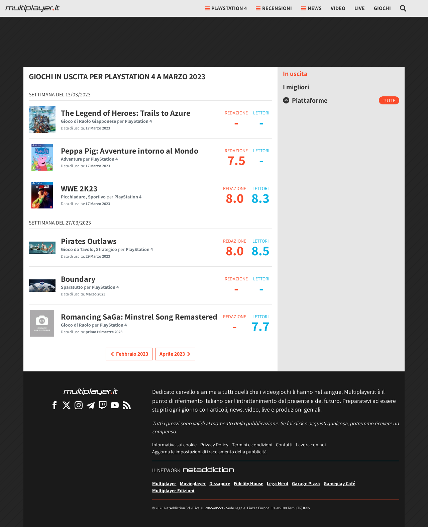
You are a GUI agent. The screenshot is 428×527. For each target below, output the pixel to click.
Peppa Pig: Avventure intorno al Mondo (129, 150)
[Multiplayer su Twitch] (103, 405)
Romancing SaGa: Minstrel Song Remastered (139, 316)
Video (338, 8)
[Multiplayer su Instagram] (79, 405)
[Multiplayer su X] (67, 405)
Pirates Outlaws (89, 241)
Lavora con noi (311, 444)
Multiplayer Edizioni (173, 490)
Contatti (284, 444)
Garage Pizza (306, 483)
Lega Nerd (277, 483)
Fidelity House (248, 483)
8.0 (235, 197)
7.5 (236, 160)
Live (359, 8)
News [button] (311, 8)
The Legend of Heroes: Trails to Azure (125, 112)
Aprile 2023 (175, 354)
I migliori (296, 87)
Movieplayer (193, 483)
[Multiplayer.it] (32, 8)
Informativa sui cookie (174, 444)
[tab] (341, 100)
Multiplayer (164, 483)
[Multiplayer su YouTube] (115, 405)
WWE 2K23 (79, 188)
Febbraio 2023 (129, 354)
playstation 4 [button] (226, 8)
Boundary (78, 278)
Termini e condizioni (252, 444)
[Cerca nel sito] (403, 8)
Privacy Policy (214, 444)
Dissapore (219, 483)
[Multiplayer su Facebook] (54, 405)
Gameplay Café (339, 483)
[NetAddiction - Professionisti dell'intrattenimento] (208, 470)
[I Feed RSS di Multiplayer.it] (127, 405)
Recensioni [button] (274, 8)
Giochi (382, 8)
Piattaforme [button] (305, 100)
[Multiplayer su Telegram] (91, 405)
